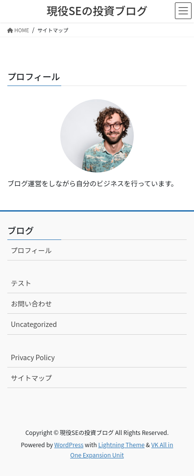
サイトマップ (31, 378)
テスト (21, 283)
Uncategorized (34, 324)
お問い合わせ (31, 303)
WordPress (69, 444)
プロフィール (31, 250)
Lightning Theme (121, 444)
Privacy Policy (33, 357)
